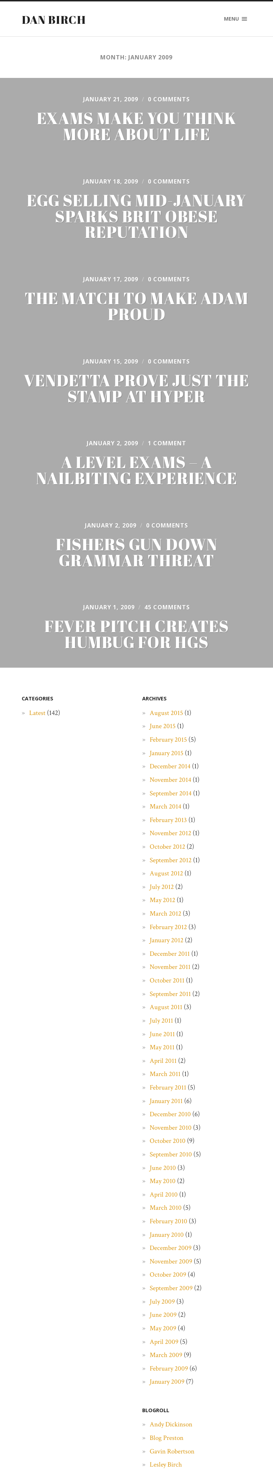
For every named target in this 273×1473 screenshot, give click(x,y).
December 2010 (171, 1117)
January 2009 (167, 1385)
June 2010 (163, 1171)
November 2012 (171, 836)
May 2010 (163, 1184)
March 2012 (166, 917)
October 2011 (167, 984)
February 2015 (169, 743)
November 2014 (171, 783)
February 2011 (168, 1091)
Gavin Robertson (174, 1454)
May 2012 (163, 903)
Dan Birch (54, 19)
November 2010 (171, 1131)
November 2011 (171, 970)
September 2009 (172, 1291)
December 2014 (171, 769)
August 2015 (166, 716)
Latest (37, 716)
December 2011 (170, 957)
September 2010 (171, 1157)
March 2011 (165, 1077)
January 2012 (167, 943)
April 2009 (164, 1345)
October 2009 (168, 1278)
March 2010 (166, 1211)
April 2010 (164, 1198)
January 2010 (167, 1237)
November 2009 (172, 1265)
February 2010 (169, 1224)
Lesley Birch (166, 1468)
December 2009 (171, 1251)
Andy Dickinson (173, 1427)
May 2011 (162, 1050)
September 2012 (171, 863)
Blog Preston (167, 1441)
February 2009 (169, 1371)
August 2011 (166, 1010)
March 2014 (166, 810)
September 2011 (171, 997)
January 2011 (166, 1104)
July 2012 (162, 890)
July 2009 (162, 1304)
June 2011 (162, 1037)
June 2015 (163, 729)
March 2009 (166, 1358)
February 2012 (169, 930)
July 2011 (161, 1024)
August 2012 (166, 876)
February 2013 (169, 823)
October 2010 (168, 1144)
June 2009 (163, 1318)
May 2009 (163, 1331)
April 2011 (163, 1064)
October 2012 (168, 850)
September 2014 (171, 796)
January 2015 (167, 756)
